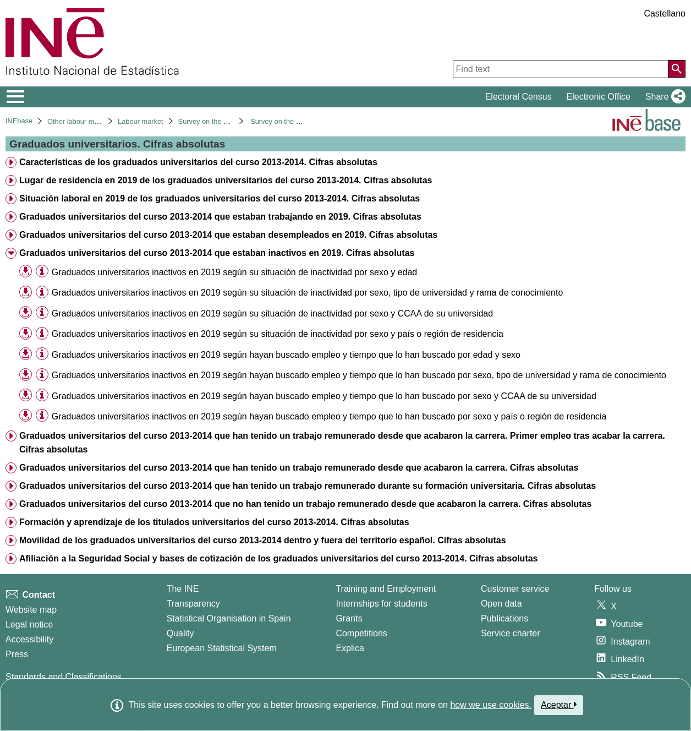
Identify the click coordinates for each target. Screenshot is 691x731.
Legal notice (29, 624)
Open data (501, 603)
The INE (183, 588)
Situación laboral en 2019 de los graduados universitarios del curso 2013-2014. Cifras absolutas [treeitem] (219, 198)
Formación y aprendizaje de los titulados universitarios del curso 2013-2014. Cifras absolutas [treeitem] (214, 522)
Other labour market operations (96, 121)
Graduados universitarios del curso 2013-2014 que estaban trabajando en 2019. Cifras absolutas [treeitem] (220, 216)
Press (17, 654)
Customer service (515, 588)
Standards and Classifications (64, 676)
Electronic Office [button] (598, 96)
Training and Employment (386, 588)
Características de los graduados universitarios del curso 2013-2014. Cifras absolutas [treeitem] (198, 162)
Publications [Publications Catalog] (504, 618)
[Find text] (560, 69)
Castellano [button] (664, 13)
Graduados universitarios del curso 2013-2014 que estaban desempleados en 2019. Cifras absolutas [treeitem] (228, 234)
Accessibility (29, 639)
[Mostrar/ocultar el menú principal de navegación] (16, 97)
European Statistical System (222, 648)
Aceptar (559, 705)
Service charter (510, 633)
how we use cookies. (490, 705)
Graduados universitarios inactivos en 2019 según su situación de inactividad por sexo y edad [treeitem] (234, 272)
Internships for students (381, 603)
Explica (350, 648)
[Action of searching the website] (676, 69)
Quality (180, 633)
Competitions (361, 633)
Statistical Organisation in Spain (229, 618)
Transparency (193, 603)
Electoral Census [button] (518, 96)
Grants (349, 618)
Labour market (140, 121)
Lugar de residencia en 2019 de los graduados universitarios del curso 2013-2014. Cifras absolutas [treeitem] (225, 180)
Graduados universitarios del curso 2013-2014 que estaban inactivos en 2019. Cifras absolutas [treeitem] (217, 253)
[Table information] (42, 272)
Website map (31, 609)
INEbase (19, 121)
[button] (663, 97)
